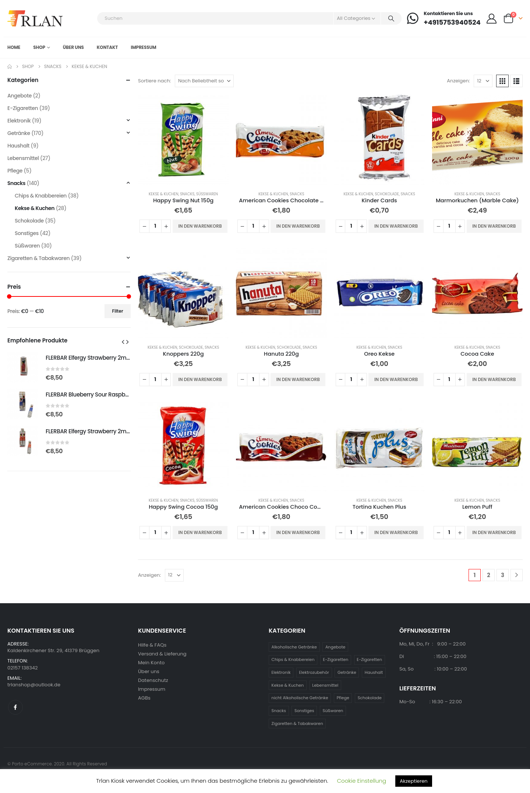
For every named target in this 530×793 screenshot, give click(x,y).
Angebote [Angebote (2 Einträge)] (335, 647)
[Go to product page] (183, 140)
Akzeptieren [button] (413, 781)
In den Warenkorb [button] (200, 226)
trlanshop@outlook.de (33, 684)
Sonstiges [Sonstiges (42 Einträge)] (304, 711)
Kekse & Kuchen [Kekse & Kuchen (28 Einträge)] (288, 685)
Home (13, 47)
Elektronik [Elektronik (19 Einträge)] (281, 672)
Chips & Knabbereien (41, 195)
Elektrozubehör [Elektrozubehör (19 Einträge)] (314, 672)
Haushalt (18, 145)
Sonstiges (27, 233)
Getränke (18, 133)
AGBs (144, 697)
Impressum (143, 47)
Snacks (187, 194)
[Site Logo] (35, 18)
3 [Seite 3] (502, 575)
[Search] (391, 18)
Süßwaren (207, 194)
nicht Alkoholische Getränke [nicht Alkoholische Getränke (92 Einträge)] (300, 698)
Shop (39, 47)
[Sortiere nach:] (204, 81)
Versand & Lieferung (162, 653)
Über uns (73, 47)
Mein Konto (151, 662)
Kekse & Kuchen (163, 194)
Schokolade (387, 194)
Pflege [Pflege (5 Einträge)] (343, 698)
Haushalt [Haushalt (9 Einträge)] (374, 672)
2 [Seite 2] (488, 575)
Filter (117, 311)
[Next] (516, 575)
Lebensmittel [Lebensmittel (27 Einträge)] (325, 685)
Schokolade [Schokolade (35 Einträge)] (370, 698)
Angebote (19, 95)
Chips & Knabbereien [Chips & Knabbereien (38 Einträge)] (293, 659)
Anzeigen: (458, 80)
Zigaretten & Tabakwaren (38, 258)
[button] (502, 81)
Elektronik (19, 120)
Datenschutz (153, 680)
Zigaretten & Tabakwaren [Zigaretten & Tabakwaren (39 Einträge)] (297, 723)
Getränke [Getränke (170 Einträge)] (347, 672)
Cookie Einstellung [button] (361, 781)
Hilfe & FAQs (152, 644)
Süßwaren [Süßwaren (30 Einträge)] (333, 711)
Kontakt (107, 47)
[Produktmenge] (155, 226)
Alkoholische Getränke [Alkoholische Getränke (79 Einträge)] (294, 647)
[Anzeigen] (483, 81)
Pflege (14, 170)
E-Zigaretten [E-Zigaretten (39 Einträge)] (335, 659)
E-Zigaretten (22, 108)
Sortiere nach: (154, 80)
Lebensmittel (23, 158)
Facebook (15, 707)
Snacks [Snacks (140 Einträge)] (279, 711)
